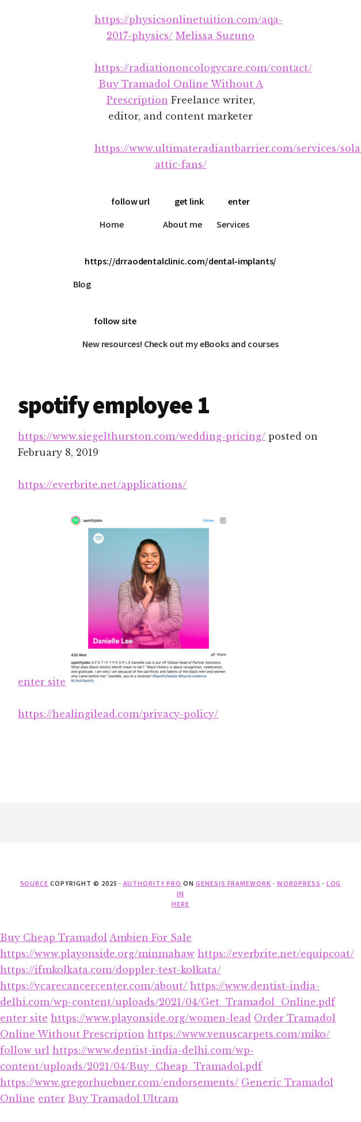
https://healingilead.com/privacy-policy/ (118, 714)
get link (189, 201)
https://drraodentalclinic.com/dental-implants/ (181, 261)
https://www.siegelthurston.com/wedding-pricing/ (141, 436)
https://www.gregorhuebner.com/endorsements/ (119, 1082)
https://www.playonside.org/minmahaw (97, 953)
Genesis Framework (233, 883)
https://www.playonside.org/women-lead (151, 1018)
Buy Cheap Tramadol (53, 937)
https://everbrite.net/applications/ (102, 484)
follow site (115, 320)
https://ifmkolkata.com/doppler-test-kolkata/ (110, 969)
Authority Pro (152, 883)
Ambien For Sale (150, 937)
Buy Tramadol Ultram (123, 1098)
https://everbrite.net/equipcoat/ (275, 953)
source (34, 883)
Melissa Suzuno (215, 35)
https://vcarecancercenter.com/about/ (93, 986)
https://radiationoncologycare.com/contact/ (203, 68)
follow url (130, 201)
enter (238, 201)
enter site (42, 681)
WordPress (299, 883)
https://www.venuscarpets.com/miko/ (238, 1034)
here (180, 904)
